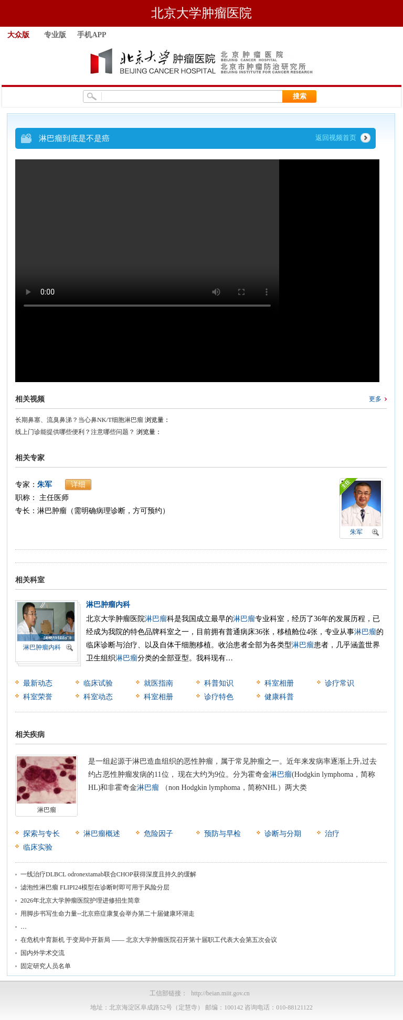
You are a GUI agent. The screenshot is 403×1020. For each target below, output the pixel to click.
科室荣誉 (37, 697)
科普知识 (219, 683)
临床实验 (37, 847)
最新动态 (37, 683)
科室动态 (98, 697)
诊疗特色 (219, 697)
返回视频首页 (335, 138)
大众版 (18, 35)
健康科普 (279, 697)
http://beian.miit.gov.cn (220, 993)
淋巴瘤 (156, 619)
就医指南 (158, 683)
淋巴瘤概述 (101, 834)
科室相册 (279, 683)
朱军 (44, 485)
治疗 (332, 834)
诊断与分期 (282, 834)
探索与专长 (41, 834)
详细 (78, 485)
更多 (375, 399)
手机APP (91, 35)
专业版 (55, 35)
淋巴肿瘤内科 (42, 647)
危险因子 (158, 834)
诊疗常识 (339, 683)
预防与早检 (222, 834)
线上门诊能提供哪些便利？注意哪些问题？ (75, 432)
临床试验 (98, 683)
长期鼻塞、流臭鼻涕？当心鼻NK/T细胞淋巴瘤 (79, 420)
